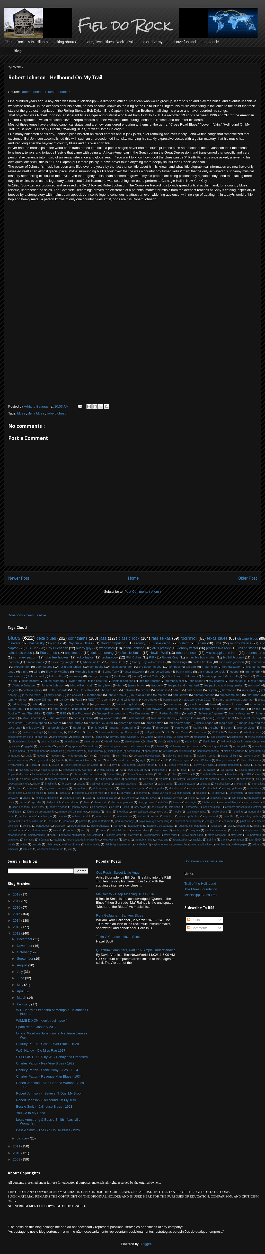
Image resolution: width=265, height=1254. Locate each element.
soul (56, 643)
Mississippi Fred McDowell (219, 676)
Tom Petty (233, 774)
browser (67, 783)
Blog (18, 51)
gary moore (51, 704)
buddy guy (83, 648)
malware (14, 643)
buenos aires (255, 653)
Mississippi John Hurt (221, 653)
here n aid (101, 802)
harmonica (229, 690)
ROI (183, 769)
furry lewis (105, 685)
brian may (183, 737)
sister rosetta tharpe (196, 708)
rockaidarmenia (39, 830)
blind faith (245, 779)
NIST (247, 764)
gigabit (29, 746)
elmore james (35, 662)
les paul (191, 666)
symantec (13, 839)
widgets (256, 844)
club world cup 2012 (196, 699)
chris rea (17, 788)
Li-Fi (161, 764)
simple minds (253, 830)
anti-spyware (60, 737)
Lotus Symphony (179, 764)
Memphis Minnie (86, 671)
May (20, 985)
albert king (179, 662)
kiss (126, 807)
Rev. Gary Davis (83, 690)
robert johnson (57, 413)
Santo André (39, 774)
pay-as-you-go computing (154, 821)
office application (189, 816)
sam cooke (160, 830)
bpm (209, 718)
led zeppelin (240, 746)
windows (13, 849)
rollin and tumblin (70, 666)
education (201, 792)
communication (50, 741)
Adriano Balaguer (24, 685)
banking (100, 737)
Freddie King (55, 732)
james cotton (154, 722)
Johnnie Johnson (52, 685)
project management (106, 708)
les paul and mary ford (184, 685)
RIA (174, 769)
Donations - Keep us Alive (27, 615)
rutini (103, 830)
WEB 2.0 (217, 732)
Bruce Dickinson (251, 760)
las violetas (157, 807)
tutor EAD (255, 839)
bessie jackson (83, 718)
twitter (23, 844)
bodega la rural (190, 718)
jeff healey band (180, 722)
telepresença (110, 839)
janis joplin (249, 690)
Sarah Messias (60, 774)
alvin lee (43, 737)
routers (71, 830)
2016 (17, 907)
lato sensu (175, 807)
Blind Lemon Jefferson (181, 676)
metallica (122, 811)
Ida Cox (64, 699)
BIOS (154, 760)
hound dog (91, 746)
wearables (181, 844)
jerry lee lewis (31, 694)
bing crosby (165, 737)
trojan (228, 727)
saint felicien (118, 830)
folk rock (226, 741)
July (20, 972)
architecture (73, 653)
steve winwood (217, 835)
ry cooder (104, 755)
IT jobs (90, 732)
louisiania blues (141, 694)
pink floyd (97, 727)
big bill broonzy (233, 657)
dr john (212, 690)
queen (41, 755)
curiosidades (71, 741)
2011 (17, 1146)
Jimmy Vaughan (239, 713)
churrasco (33, 788)
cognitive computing (56, 788)
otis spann (197, 680)
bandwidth (131, 779)
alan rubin (233, 732)
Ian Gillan (92, 764)
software (222, 708)
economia (141, 792)
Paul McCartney (137, 769)
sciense (172, 708)
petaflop (80, 708)
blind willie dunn (127, 699)
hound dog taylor (127, 704)
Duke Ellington (43, 699)
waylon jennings (161, 844)
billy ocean (228, 779)
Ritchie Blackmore (250, 769)
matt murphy (95, 751)
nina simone (61, 708)
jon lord (115, 807)
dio (160, 741)
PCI (121, 769)
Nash (11, 769)
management (38, 751)
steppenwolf (151, 835)
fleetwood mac (218, 797)
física (11, 802)
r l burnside (209, 666)
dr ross (112, 792)
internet (159, 746)
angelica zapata (57, 779)
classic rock (129, 638)
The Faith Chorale (211, 774)
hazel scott (72, 802)
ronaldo (57, 830)
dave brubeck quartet (132, 788)
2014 (17, 920)
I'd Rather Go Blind (168, 713)
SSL (167, 732)
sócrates (44, 839)
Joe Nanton (147, 764)
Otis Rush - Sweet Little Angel (118, 872)
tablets (58, 839)
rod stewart (154, 708)
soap (53, 835)
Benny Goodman (226, 760)
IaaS (190, 713)
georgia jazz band (77, 704)
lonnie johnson (134, 648)
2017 (17, 901)
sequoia (195, 830)
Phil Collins (134, 657)
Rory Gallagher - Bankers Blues (119, 915)
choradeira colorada (24, 741)
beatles (145, 690)
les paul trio (99, 680)
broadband (199, 737)
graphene (75, 746)
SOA (217, 643)
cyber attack (77, 680)
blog (258, 779)
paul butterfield (101, 821)
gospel (234, 671)
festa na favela (148, 797)
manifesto (56, 751)
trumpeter (238, 839)
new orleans (124, 816)
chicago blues (247, 638)
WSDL (247, 774)
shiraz (236, 830)
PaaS (78, 699)
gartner (23, 802)
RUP (194, 769)
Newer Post (18, 578)
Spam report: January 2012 (36, 1027)
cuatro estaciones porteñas (234, 699)
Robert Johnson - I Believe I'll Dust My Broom (49, 1093)
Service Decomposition (88, 774)
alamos (24, 779)
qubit (29, 755)
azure (88, 737)
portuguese (43, 825)
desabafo (212, 788)
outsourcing (185, 751)
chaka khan (240, 783)
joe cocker (74, 694)
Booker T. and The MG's (24, 713)
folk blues (237, 797)
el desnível (218, 792)
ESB (63, 713)
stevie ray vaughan (63, 662)
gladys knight (53, 802)
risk (91, 755)
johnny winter (188, 648)
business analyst (100, 783)
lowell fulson (15, 811)
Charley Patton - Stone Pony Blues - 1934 (47, 1070)
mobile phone (219, 811)
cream (57, 722)
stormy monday (98, 676)
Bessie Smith (131, 653)
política (27, 825)
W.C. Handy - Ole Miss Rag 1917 (40, 1050)
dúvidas (126, 792)
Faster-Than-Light (32, 732)
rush (92, 830)
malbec (162, 694)
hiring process (146, 802)
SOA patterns (152, 732)
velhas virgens (71, 844)
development (132, 741)
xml (70, 849)
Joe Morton (129, 764)
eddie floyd (191, 741)
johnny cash (79, 807)
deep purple (75, 722)
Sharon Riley (114, 774)
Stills (150, 774)
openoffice (229, 816)
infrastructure (154, 704)
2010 (17, 1153)
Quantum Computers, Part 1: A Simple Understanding (135, 950)
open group (151, 751)
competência (80, 788)
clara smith (15, 722)
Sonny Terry (111, 671)
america (38, 779)
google (60, 746)
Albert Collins (152, 676)
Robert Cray (170, 657)
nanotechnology (57, 727)
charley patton (25, 657)
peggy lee (212, 821)
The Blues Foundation (200, 889)
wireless (27, 849)
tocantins (162, 839)
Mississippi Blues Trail (200, 895)
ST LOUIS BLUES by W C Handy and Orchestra (52, 1057)
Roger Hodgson (17, 774)
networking (133, 751)
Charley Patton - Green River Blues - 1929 (47, 1044)
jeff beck (175, 666)
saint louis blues (20, 653)
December (25, 939)
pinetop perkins (204, 694)
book (37, 783)
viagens (13, 690)
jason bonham (20, 807)
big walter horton (110, 718)
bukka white (184, 671)
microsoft (254, 685)
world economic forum (50, 849)
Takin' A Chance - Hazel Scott (118, 937)
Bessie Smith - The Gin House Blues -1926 (48, 1130)
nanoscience (38, 708)
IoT (105, 764)
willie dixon (162, 643)
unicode (36, 844)
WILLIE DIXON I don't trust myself (41, 1020)
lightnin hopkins (122, 680)
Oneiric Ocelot (105, 769)
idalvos (177, 802)
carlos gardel (165, 783)
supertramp (254, 835)
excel (89, 797)
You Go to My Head (30, 1113)
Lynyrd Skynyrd (203, 764)
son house (96, 666)
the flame (120, 676)
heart (87, 802)
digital (51, 792)
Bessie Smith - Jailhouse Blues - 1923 (44, 1106)
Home (133, 578)
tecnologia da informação (82, 839)
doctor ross (96, 792)
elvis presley (161, 648)
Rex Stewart (227, 769)
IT (79, 732)
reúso (257, 825)
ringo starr (163, 727)
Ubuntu (106, 699)
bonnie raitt (170, 699)
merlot (108, 811)
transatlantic (237, 680)
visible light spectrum (117, 844)
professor (60, 825)
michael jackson (142, 811)
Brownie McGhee (57, 671)
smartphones (15, 835)
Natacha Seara (49, 769)
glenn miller (44, 746)
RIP (151, 657)
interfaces (208, 802)
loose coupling (211, 807)
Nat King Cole (27, 769)
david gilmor (112, 741)
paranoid (68, 821)
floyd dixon (209, 741)
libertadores (94, 694)
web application (201, 844)
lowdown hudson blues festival (243, 807)
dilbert (149, 741)
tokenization (180, 839)
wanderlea (141, 844)
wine (37, 671)
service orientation (216, 830)
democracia (195, 788)
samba (197, 727)
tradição (197, 839)
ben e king (148, 779)
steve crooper (252, 755)
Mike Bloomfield (33, 718)
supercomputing (230, 694)
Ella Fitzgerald (81, 713)
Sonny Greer (135, 774)
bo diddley (150, 699)
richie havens (75, 755)
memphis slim (174, 680)
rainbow (118, 825)
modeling (237, 811)
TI (194, 774)
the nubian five (144, 839)
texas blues (217, 638)
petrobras (229, 821)
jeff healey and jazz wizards (185, 746)
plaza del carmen (234, 751)
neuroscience (104, 816)
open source (44, 666)
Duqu (45, 764)
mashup (95, 811)
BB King (32, 648)
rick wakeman (16, 830)
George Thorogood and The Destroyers (123, 713)
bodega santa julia (19, 783)
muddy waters (240, 643)
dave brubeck (92, 741)
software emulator (71, 835)
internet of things (229, 802)
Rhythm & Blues (79, 643)
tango (11, 671)
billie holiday (30, 680)
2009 (17, 1159)
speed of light (229, 755)
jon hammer (99, 807)
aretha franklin (202, 662)
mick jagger (115, 751)
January (23, 1138)
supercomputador (18, 760)
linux (213, 704)
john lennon (196, 704)
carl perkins (194, 690)
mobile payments (196, 811)
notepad (155, 816)
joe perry (38, 807)
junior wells (15, 676)
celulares (205, 783)
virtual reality (92, 844)
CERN (50, 713)
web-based (222, 844)
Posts (193, 920)
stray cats (236, 835)
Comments (197, 928)
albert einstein (252, 732)
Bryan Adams (16, 764)
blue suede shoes (163, 718)
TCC (185, 774)
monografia (254, 811)
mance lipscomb (233, 704)
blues (21, 413)
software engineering (178, 755)
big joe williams (160, 671)
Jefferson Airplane (210, 713)
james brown (136, 685)
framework (254, 797)
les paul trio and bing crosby (223, 685)
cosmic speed (37, 722)
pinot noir (245, 821)
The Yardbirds (58, 718)
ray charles (216, 680)
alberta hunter (109, 690)
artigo (74, 779)
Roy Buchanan (57, 648)
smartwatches (36, 835)
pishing (184, 643)
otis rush (168, 751)
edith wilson (183, 792)
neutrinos (79, 727)
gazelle (36, 802)
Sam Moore (182, 732)
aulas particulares (109, 779)
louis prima (18, 751)
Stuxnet (162, 774)
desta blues (254, 788)
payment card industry (187, 821)
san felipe (122, 755)
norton (141, 816)
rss (83, 830)
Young (11, 779)
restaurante (132, 708)
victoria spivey (32, 690)
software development (147, 755)
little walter (56, 676)
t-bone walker (92, 662)
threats (60, 760)
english (27, 797)
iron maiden (251, 802)
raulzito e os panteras (160, 825)
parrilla (83, 821)
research (56, 755)
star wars (133, 835)
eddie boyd (173, 741)
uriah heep (52, 844)
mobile (177, 811)
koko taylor (85, 657)
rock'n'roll (189, 638)
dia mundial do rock (211, 671)
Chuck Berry (117, 662)
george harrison (129, 722)
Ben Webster (203, 760)
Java (114, 764)
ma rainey (75, 676)
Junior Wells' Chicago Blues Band (119, 732)
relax (230, 825)
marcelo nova (75, 751)
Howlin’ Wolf (158, 653)
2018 (17, 894)
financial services (172, 797)
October (23, 952)
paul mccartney (124, 821)
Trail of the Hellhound (200, 883)
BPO (165, 760)
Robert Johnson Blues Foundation (46, 92)
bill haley (178, 779)
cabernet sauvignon (126, 783)
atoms (76, 737)
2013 (17, 927)
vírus (110, 760)
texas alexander (121, 666)
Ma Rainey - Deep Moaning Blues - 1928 (126, 894)
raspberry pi (135, 825)
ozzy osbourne (34, 821)
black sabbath (136, 718)
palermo (53, 821)
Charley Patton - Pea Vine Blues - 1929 (45, 1063)
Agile (143, 760)
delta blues (36, 413)
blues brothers (54, 680)
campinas (237, 737)
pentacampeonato (208, 751)
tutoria (11, 844)
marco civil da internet (72, 811)
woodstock (107, 648)
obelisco (169, 816)
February (24, 1004)
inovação (192, 802)
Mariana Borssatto (229, 764)
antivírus (129, 690)
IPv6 (71, 732)
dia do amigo (35, 792)
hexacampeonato (122, 802)
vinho (24, 671)
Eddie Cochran (73, 764)
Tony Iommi (200, 732)
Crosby (33, 764)
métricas (62, 816)
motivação (46, 816)
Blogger (145, 1244)
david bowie (176, 788)
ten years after (42, 760)
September (25, 958)
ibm (120, 685)
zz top (256, 708)
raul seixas (161, 638)
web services (246, 727)
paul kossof (180, 694)
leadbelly (157, 685)
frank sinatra (244, 741)
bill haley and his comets (202, 779)
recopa (146, 727)
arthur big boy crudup (200, 657)
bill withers (147, 737)
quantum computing (122, 727)
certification (222, 783)
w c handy (258, 680)
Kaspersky (37, 643)
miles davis (33, 727)
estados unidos (72, 797)
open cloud (211, 816)
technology (110, 657)
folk (35, 704)
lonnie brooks (117, 694)
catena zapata (186, 783)
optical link (14, 821)
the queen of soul (150, 666)
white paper (240, 844)
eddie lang (20, 704)
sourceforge (94, 835)
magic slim (226, 722)
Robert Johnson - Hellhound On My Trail (46, 1100)
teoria (126, 839)
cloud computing (113, 643)
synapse (29, 839)
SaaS (247, 676)
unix (99, 760)
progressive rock (218, 648)
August (22, 965)
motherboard (26, 816)
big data (163, 779)
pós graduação (100, 825)
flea (202, 797)
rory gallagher (231, 666)
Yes (259, 774)
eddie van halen (162, 792)
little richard (36, 676)
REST (92, 699)
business (161, 690)
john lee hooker (56, 657)
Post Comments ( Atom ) (143, 591)
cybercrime (21, 666)
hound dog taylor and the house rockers (126, 746)
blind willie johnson (231, 662)
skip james (253, 666)
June (21, 978)
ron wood (181, 727)
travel (224, 839)
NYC (258, 764)
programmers (78, 825)
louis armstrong (102, 653)
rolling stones (248, 648)
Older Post (247, 578)
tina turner (253, 694)
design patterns (233, 788)
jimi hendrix (252, 671)
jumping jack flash (217, 746)
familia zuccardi (106, 797)
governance (102, 704)
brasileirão (51, 783)
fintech (192, 797)
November (25, 946)
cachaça (148, 783)
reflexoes (216, 825)
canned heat (225, 718)
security (139, 643)
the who (213, 727)
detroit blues (15, 792)
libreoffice (192, 807)
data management (104, 788)
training (211, 839)
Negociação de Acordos (77, 769)
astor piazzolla (134, 671)
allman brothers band (20, 737)
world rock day (126, 760)
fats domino (128, 797)
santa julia (179, 830)
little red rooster (149, 680)
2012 (17, 933)
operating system (250, 816)
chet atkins (258, 783)
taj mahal (240, 708)
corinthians (77, 638)
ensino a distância (47, 797)
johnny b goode (58, 807)
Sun (174, 774)
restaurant (243, 825)
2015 (17, 914)
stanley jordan (114, 835)
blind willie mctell (81, 685)
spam (202, 643)
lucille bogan (204, 722)
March (22, 998)
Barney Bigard (181, 760)
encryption (236, 792)
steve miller (170, 835)
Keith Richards (57, 690)
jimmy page (53, 694)
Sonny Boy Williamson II (148, 662)
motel (11, 816)
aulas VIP (88, 779)
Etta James (48, 653)
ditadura (65, 792)
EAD (56, 764)
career (177, 690)
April (21, 991)
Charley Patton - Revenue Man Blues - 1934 (49, 1076)
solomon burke (206, 755)
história (164, 802)
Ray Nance (208, 769)
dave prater (157, 788)
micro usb (162, 811)
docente (79, 792)
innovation (175, 704)
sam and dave (140, 830)
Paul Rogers (159, 769)
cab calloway (219, 737)
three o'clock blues (80, 760)
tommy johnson (18, 699)
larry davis (140, 807)
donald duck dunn (101, 722)
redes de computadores (192, 825)
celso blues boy (250, 718)
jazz (103, 638)
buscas (81, 783)
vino (134, 676)
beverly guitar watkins (123, 737)
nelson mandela (81, 816)
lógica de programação (41, 811)
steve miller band (192, 835)
